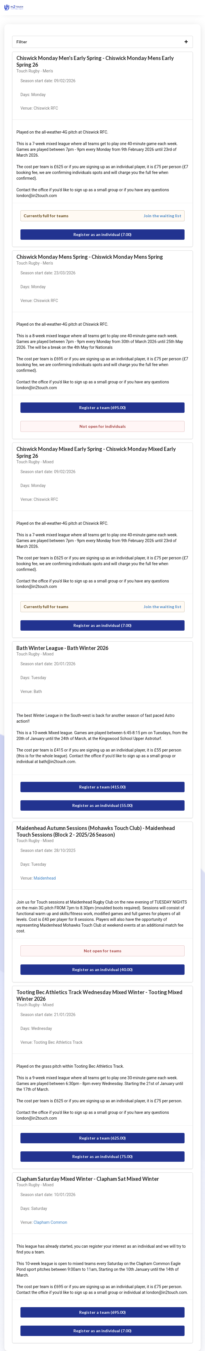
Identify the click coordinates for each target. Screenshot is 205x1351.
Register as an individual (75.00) (102, 1156)
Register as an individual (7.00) (102, 234)
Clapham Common (50, 1222)
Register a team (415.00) (102, 786)
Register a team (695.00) (102, 407)
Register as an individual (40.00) (102, 969)
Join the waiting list (162, 215)
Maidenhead (45, 878)
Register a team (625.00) (102, 1137)
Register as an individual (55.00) (102, 805)
